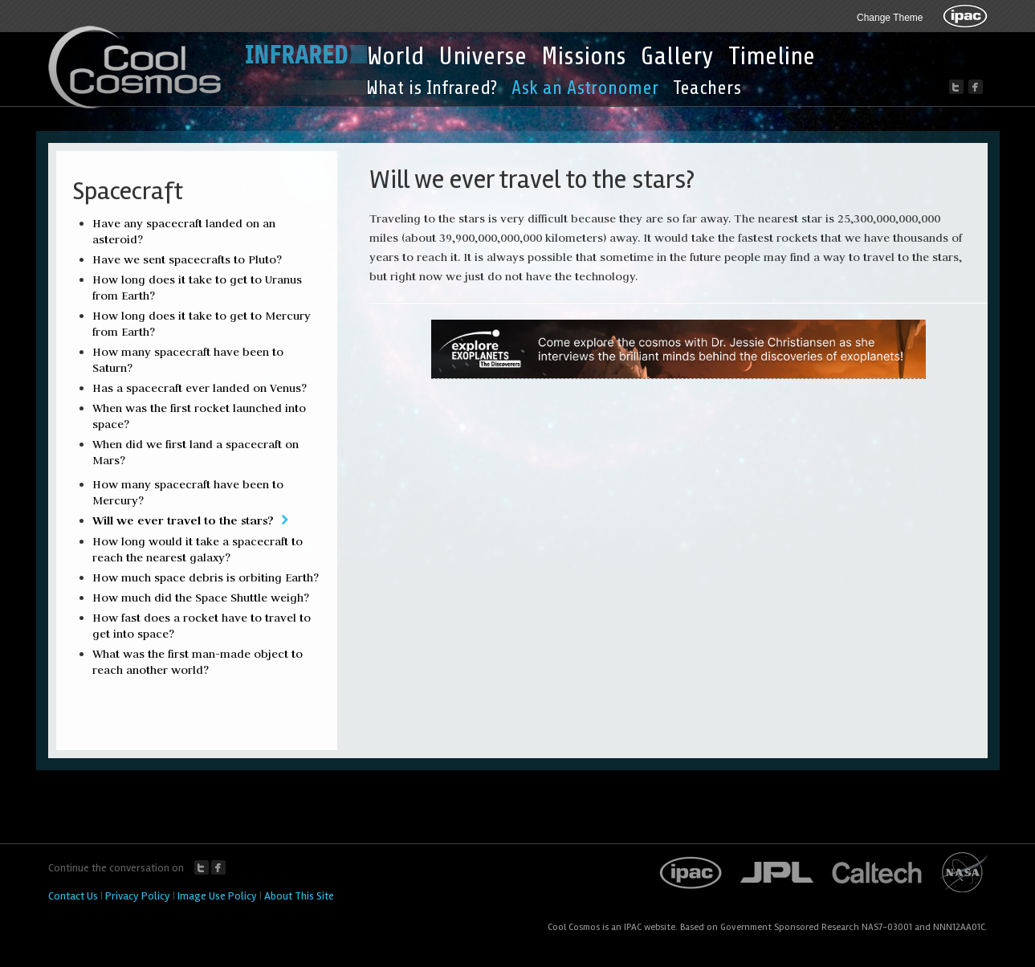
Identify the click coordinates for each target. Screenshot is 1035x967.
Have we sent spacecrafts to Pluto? (187, 259)
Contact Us (73, 896)
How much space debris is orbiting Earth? (205, 577)
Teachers (707, 88)
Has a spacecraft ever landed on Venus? (199, 388)
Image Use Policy (217, 896)
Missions (583, 56)
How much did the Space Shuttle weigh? (200, 597)
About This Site (299, 896)
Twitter (201, 867)
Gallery (677, 56)
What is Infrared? (431, 88)
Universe (482, 56)
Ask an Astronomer (584, 88)
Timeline (771, 56)
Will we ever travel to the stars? (183, 520)
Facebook (218, 867)
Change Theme (890, 17)
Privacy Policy (137, 896)
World (395, 56)
